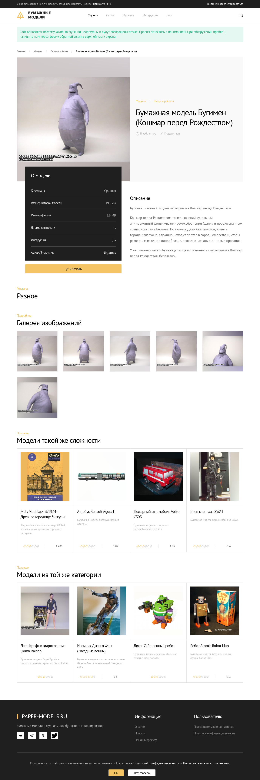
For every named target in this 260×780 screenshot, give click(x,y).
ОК (116, 773)
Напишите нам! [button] (102, 3)
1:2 (229, 676)
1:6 (229, 546)
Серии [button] (110, 15)
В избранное (146, 134)
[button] (241, 15)
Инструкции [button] (150, 15)
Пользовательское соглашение (214, 727)
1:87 (115, 546)
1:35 (172, 546)
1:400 (59, 546)
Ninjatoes (109, 253)
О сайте (140, 727)
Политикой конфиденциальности (156, 763)
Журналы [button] (128, 15)
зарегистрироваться (231, 3)
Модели (141, 101)
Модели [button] (93, 15)
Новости (140, 733)
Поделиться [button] (170, 133)
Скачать (73, 269)
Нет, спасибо (142, 773)
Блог (169, 15)
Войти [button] (210, 3)
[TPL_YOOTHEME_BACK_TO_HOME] (34, 15)
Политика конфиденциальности (214, 733)
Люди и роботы (164, 101)
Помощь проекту (146, 740)
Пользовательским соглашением (206, 763)
